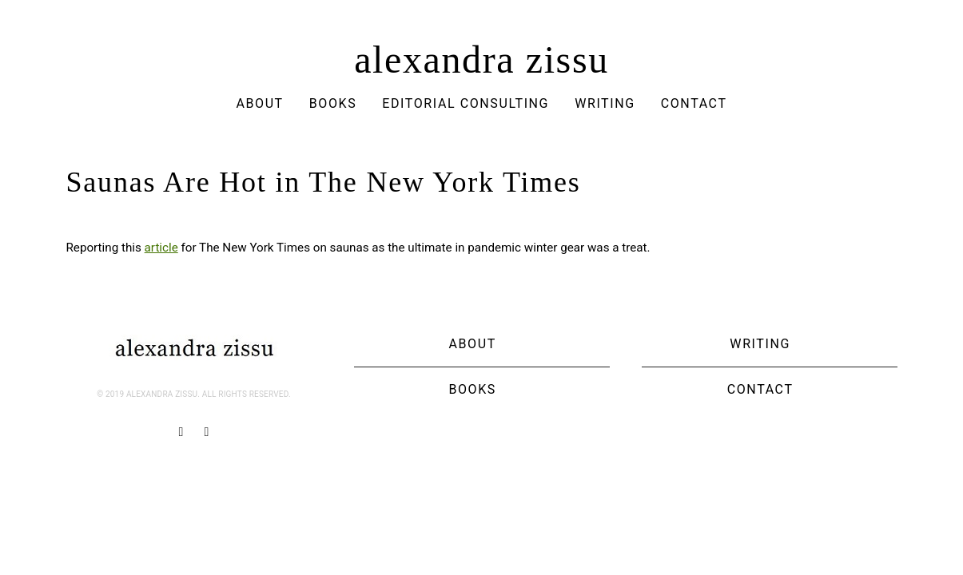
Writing (605, 103)
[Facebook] (181, 432)
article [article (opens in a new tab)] (161, 247)
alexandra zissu (481, 60)
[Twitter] (207, 432)
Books (333, 103)
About (259, 103)
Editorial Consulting (465, 103)
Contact (694, 103)
